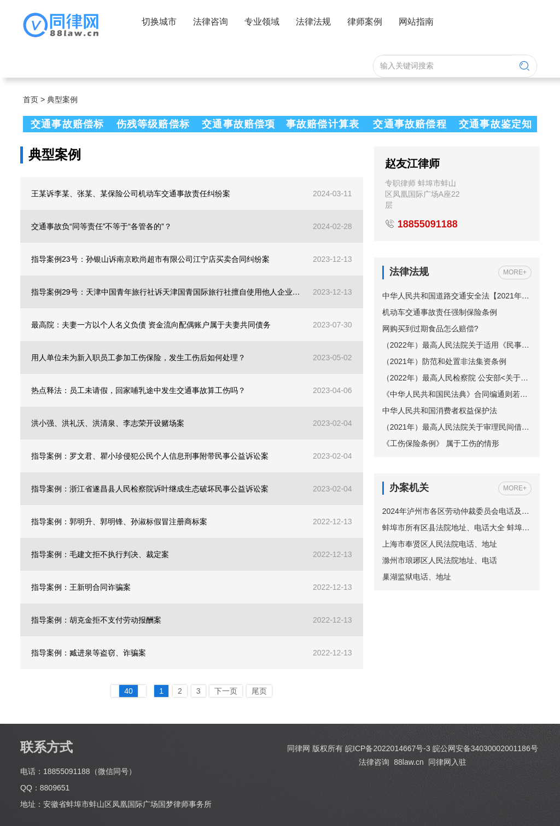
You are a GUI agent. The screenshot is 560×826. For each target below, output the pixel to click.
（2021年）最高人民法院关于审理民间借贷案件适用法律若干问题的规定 (457, 427)
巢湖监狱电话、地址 (416, 576)
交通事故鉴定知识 (494, 125)
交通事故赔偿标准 (65, 125)
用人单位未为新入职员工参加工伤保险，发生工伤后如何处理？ (138, 357)
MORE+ (515, 272)
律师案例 (364, 21)
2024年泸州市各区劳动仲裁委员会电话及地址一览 (457, 511)
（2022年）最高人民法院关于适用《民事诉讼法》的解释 (457, 345)
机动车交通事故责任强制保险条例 (439, 312)
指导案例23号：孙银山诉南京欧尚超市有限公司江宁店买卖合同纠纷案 (150, 259)
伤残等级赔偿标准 (151, 125)
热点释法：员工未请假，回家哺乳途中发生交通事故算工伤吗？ (138, 390)
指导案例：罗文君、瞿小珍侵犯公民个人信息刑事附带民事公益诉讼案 (150, 456)
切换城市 (159, 21)
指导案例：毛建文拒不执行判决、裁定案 (100, 554)
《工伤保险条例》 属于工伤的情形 (440, 443)
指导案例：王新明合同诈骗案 (81, 587)
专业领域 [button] (261, 21)
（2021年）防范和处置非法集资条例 (444, 361)
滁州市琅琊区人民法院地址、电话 (439, 560)
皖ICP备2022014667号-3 (387, 748)
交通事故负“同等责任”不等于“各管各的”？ (101, 226)
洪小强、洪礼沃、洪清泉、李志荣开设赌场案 (107, 423)
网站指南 (416, 21)
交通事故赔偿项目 (237, 125)
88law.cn (407, 762)
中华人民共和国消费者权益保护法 (439, 410)
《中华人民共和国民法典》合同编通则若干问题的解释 (457, 394)
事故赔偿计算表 (323, 124)
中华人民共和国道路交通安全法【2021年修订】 (457, 295)
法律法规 (313, 21)
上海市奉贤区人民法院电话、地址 (439, 544)
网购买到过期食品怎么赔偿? (430, 328)
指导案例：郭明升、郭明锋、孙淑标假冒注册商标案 (119, 521)
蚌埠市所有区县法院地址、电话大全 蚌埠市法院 (457, 527)
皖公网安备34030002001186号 (485, 748)
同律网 (298, 748)
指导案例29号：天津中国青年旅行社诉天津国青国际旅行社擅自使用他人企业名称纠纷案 (167, 292)
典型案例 (62, 99)
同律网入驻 (447, 762)
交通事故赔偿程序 (408, 125)
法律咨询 (210, 21)
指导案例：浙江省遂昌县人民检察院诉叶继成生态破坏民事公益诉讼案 (150, 488)
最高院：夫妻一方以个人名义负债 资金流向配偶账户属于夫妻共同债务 (151, 324)
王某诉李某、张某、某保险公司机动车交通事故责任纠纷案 (130, 193)
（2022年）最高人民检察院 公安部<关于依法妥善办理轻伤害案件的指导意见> (457, 377)
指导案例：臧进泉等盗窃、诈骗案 (88, 652)
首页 (30, 99)
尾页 (259, 691)
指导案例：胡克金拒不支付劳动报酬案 (96, 620)
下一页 (225, 691)
